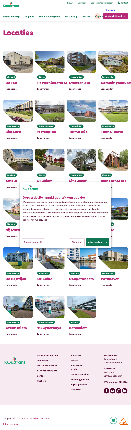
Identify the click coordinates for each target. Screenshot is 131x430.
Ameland (11, 175)
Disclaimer (75, 389)
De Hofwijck (16, 279)
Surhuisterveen (46, 126)
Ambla (11, 180)
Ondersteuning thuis (49, 16)
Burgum (74, 322)
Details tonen (33, 242)
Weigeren (77, 242)
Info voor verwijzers (47, 370)
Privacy (21, 418)
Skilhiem (44, 180)
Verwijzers (82, 3)
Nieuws (70, 3)
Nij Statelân (16, 230)
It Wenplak (46, 131)
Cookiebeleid (13, 424)
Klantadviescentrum (47, 355)
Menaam (106, 175)
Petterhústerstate (53, 82)
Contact (99, 16)
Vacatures (75, 355)
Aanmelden (43, 360)
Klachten (41, 381)
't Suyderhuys (49, 327)
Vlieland (11, 77)
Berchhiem (78, 327)
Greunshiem (16, 327)
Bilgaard (13, 131)
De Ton (11, 82)
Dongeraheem (81, 279)
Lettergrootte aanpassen (102, 3)
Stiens (42, 77)
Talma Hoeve (112, 131)
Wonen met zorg (11, 16)
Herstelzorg (71, 16)
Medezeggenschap (80, 379)
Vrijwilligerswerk (78, 384)
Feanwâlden (76, 126)
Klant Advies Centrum (38, 418)
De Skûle (44, 279)
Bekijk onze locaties (47, 365)
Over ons (86, 16)
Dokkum (75, 273)
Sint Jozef (78, 180)
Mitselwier (44, 273)
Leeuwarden (76, 77)
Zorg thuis (29, 16)
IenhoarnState (113, 180)
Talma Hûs (78, 131)
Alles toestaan (97, 242)
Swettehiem (79, 82)
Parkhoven (110, 279)
